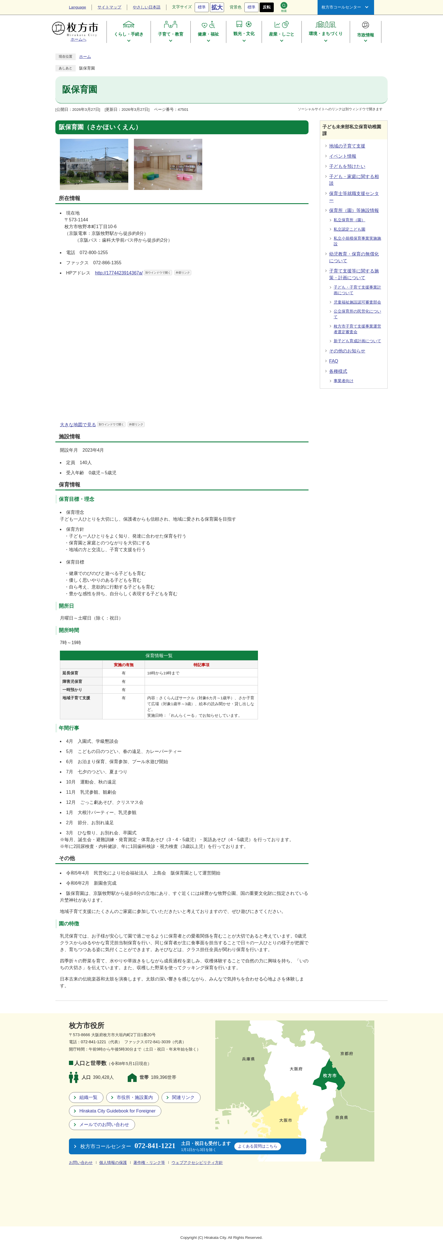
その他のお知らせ (347, 350)
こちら (257, 1146)
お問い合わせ (81, 1163)
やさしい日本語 (146, 7)
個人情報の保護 (113, 1163)
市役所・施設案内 (135, 1097)
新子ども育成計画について (357, 341)
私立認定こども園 (349, 229)
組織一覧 (88, 1097)
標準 (202, 7)
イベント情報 (342, 156)
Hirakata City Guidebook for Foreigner (117, 1111)
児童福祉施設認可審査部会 (357, 302)
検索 (284, 7)
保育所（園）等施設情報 (354, 210)
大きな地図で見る (102, 424)
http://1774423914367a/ (143, 272)
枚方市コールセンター (341, 7)
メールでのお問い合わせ (104, 1124)
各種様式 (338, 371)
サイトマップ (109, 7)
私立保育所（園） (349, 220)
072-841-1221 (93, 1042)
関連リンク (183, 1097)
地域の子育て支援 (347, 146)
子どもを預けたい (347, 166)
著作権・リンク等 (149, 1163)
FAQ (333, 361)
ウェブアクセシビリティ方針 (197, 1163)
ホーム (85, 57)
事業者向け (343, 381)
